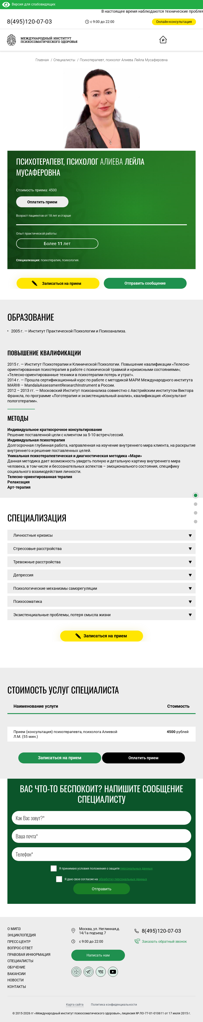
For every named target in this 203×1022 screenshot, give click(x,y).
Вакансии (16, 974)
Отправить (101, 889)
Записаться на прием (61, 283)
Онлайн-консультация (174, 22)
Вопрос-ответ (20, 948)
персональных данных (136, 868)
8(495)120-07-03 (29, 21)
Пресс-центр (19, 942)
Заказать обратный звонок (164, 941)
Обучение (16, 967)
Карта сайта (75, 1004)
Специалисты (64, 60)
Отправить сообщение (145, 283)
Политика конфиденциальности (114, 1004)
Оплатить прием (42, 202)
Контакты (16, 987)
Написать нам (98, 955)
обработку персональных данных (123, 879)
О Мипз (14, 929)
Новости (15, 980)
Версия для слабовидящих (28, 4)
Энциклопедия (21, 935)
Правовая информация (28, 955)
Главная (42, 60)
